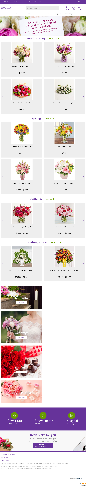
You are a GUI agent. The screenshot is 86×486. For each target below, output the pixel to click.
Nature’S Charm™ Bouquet (21, 66)
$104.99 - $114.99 (21, 190)
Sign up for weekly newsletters (43, 385)
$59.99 (64, 190)
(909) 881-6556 (7, 2)
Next (83, 59)
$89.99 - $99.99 (22, 233)
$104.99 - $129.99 (64, 233)
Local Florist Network (71, 484)
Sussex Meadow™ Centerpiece (64, 103)
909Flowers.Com (7, 8)
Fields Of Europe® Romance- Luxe (64, 227)
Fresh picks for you (43, 377)
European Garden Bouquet (21, 146)
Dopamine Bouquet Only (22, 103)
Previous (2, 59)
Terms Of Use (52, 484)
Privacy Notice (60, 484)
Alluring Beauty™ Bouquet (64, 66)
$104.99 (22, 73)
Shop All (53, 38)
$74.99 (64, 73)
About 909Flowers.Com (8, 395)
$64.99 (21, 109)
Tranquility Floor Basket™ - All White (22, 270)
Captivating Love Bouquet (22, 183)
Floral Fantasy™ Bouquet (22, 227)
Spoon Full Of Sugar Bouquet (64, 183)
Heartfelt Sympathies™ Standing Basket (64, 270)
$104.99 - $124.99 (21, 277)
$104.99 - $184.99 (64, 277)
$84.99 (64, 109)
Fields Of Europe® (64, 146)
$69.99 (21, 153)
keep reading (4, 398)
